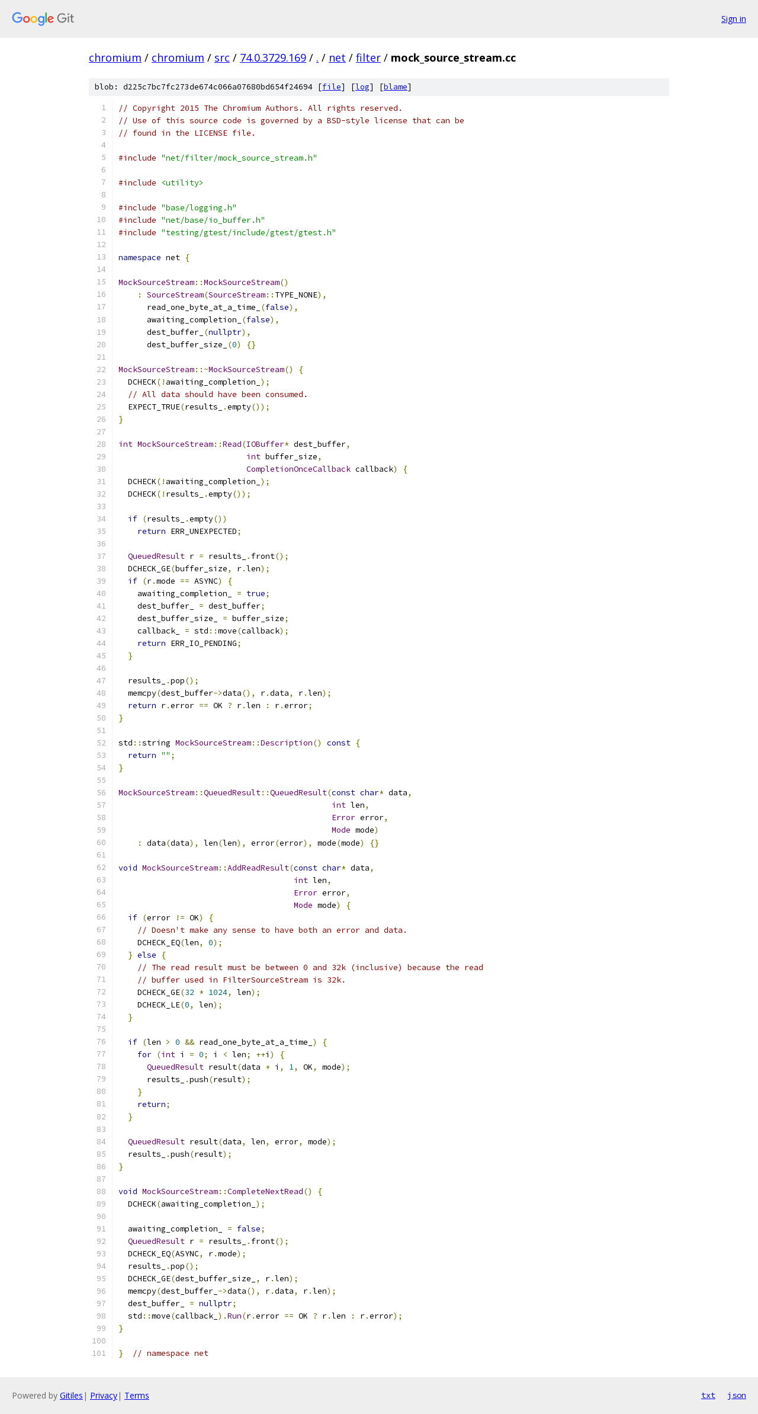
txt (708, 1395)
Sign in (733, 18)
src (222, 57)
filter (368, 57)
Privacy (103, 1395)
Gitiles (71, 1395)
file (331, 87)
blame (395, 87)
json (736, 1395)
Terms (136, 1395)
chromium (115, 57)
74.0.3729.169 (273, 57)
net (337, 57)
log (362, 87)
